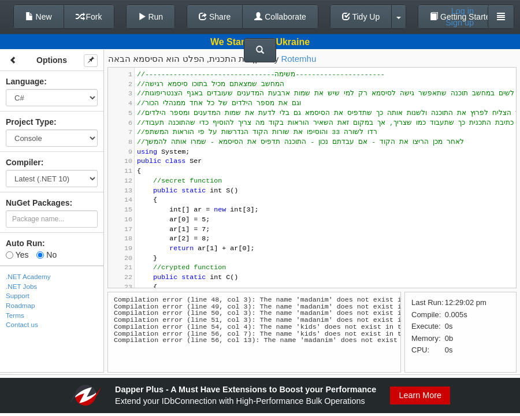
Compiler (23, 162)
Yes (17, 254)
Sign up (459, 22)
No (46, 254)
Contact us (22, 324)
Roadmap (20, 305)
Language (25, 81)
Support (17, 295)
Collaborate (280, 16)
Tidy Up (361, 16)
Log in (462, 11)
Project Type (30, 122)
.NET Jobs (21, 286)
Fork (89, 16)
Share (215, 16)
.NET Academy (28, 276)
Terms (15, 315)
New (38, 16)
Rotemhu (298, 59)
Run (151, 16)
